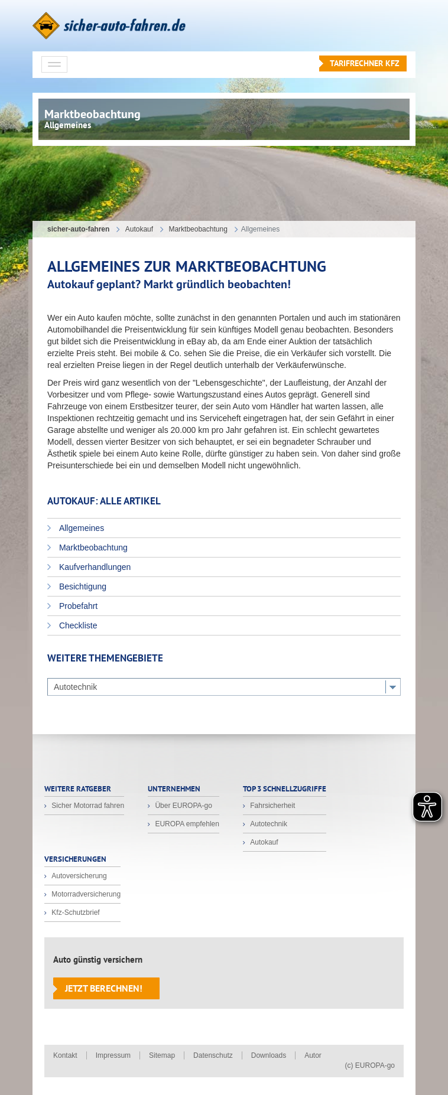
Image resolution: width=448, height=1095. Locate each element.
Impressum (113, 1055)
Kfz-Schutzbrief (75, 912)
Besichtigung (81, 586)
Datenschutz (213, 1055)
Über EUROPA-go (182, 805)
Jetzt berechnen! (103, 988)
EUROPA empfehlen (186, 824)
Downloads (268, 1055)
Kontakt (65, 1055)
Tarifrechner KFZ (365, 63)
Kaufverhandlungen (94, 567)
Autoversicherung (78, 876)
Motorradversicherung (85, 894)
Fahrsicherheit (271, 805)
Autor (313, 1055)
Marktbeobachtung (92, 547)
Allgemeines (80, 528)
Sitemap (162, 1055)
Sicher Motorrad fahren (87, 805)
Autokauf (263, 842)
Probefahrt (77, 606)
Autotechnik (267, 824)
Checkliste (77, 625)
